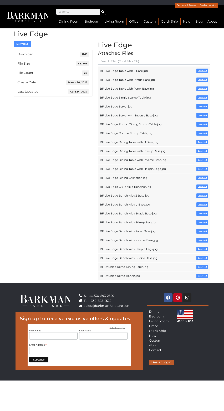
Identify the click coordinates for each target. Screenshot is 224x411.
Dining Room (69, 21)
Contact (155, 350)
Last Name (85, 330)
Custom (150, 21)
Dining (154, 312)
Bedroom (92, 21)
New (186, 21)
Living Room (114, 21)
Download (22, 43)
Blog (199, 21)
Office (133, 21)
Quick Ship (169, 21)
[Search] (103, 12)
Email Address (38, 344)
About (212, 21)
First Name (35, 330)
